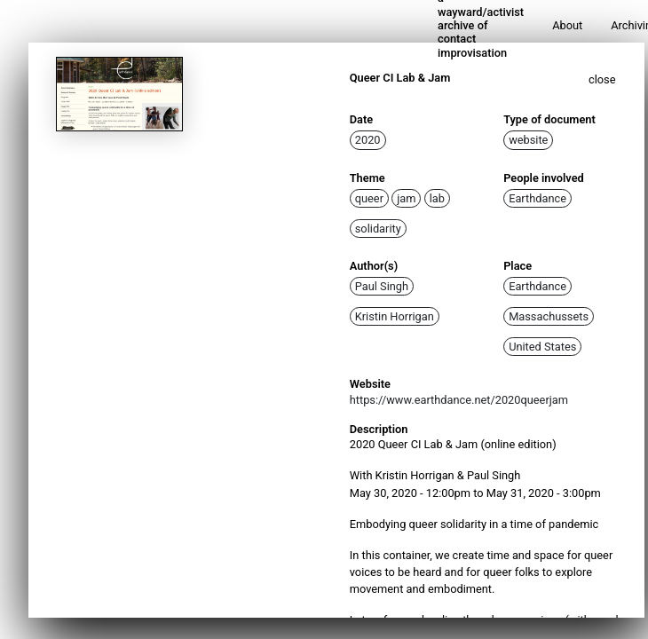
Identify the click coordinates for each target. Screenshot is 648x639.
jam (406, 198)
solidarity (378, 228)
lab (437, 198)
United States (542, 346)
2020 (368, 139)
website (528, 139)
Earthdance (537, 198)
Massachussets (549, 316)
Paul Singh (381, 286)
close (602, 79)
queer (369, 198)
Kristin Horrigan (394, 316)
